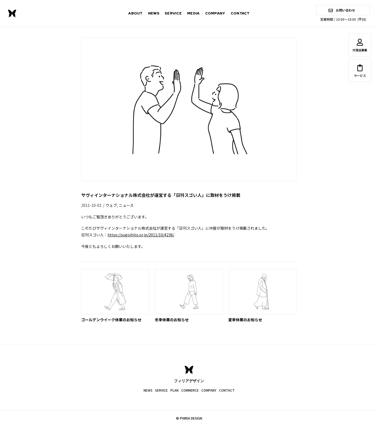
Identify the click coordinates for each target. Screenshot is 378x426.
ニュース (126, 205)
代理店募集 (360, 46)
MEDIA (193, 13)
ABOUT (135, 13)
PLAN (174, 390)
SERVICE (173, 13)
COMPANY (215, 13)
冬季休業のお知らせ (172, 319)
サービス (360, 72)
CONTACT (240, 13)
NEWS (153, 13)
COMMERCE (190, 390)
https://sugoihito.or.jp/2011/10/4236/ (141, 234)
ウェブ (111, 205)
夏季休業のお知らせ (245, 319)
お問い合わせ (342, 10)
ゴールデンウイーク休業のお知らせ (111, 319)
